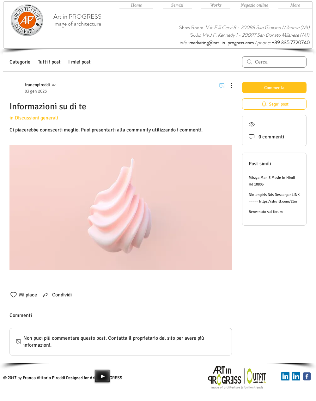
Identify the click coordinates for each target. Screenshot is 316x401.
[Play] (102, 376)
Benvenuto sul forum (266, 212)
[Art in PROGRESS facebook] (307, 376)
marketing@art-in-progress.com (221, 42)
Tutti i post (49, 62)
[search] (274, 62)
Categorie (19, 62)
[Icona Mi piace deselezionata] (13, 295)
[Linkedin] (285, 376)
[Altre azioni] (228, 85)
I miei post (79, 62)
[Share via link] (57, 295)
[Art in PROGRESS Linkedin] (296, 376)
